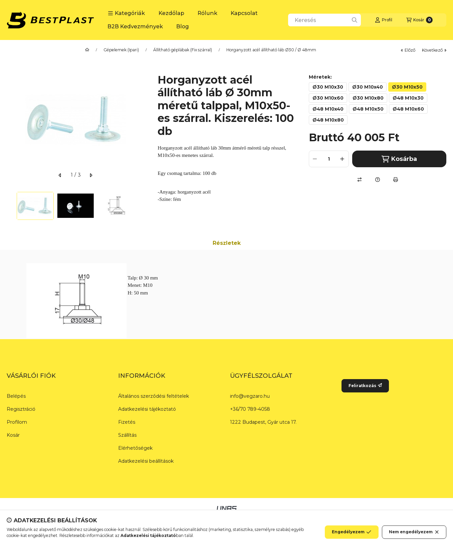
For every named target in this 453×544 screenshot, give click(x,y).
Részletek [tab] (227, 243)
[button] (126, 13)
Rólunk (207, 13)
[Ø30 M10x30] (328, 87)
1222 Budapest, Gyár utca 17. (263, 422)
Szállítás (127, 435)
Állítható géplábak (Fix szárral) (182, 50)
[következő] (90, 175)
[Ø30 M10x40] (368, 87)
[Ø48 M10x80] (328, 120)
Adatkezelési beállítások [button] (146, 461)
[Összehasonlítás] (359, 179)
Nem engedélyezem (414, 537)
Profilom (17, 422)
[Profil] (384, 20)
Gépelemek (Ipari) (121, 50)
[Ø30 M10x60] (328, 98)
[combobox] (324, 20)
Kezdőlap (171, 13)
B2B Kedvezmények (135, 26)
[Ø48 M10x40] (328, 109)
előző (408, 50)
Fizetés (126, 422)
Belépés (16, 396)
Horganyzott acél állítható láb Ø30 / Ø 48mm (271, 50)
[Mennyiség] (328, 159)
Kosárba (399, 159)
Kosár (13, 435)
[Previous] (10, 206)
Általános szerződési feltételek (153, 396)
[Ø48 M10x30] (408, 98)
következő (434, 50)
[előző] (60, 175)
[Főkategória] (87, 50)
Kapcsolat (244, 13)
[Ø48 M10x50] (368, 109)
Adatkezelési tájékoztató (147, 409)
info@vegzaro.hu (250, 396)
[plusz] (342, 159)
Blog (182, 26)
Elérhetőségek (135, 448)
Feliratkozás (365, 385)
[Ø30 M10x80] (368, 98)
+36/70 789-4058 (250, 409)
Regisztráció (21, 409)
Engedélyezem (351, 537)
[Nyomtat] (395, 179)
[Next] (141, 206)
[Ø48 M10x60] (408, 109)
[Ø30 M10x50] (407, 87)
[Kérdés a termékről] (377, 179)
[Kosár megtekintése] (419, 20)
